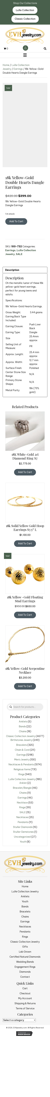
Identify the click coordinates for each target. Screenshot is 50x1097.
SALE (19, 313)
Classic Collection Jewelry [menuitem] (25, 1001)
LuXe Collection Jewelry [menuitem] (25, 951)
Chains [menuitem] (25, 976)
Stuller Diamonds (22, 886)
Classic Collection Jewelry (20, 795)
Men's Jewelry (22, 819)
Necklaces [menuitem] (25, 986)
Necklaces (22, 877)
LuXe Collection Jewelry (21, 838)
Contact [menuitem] (25, 1036)
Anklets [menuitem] (25, 956)
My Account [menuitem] (25, 1058)
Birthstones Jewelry (21, 799)
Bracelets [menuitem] (25, 971)
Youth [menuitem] (25, 961)
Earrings (18, 68)
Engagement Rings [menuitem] (25, 1026)
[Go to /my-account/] (25, 48)
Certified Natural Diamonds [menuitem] (25, 1016)
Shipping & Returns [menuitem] (25, 1063)
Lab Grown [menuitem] (25, 1011)
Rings (21, 834)
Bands (22, 786)
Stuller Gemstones (23, 891)
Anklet (23, 842)
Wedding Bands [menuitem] (25, 1021)
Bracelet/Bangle (22, 847)
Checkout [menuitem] (25, 1053)
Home (6, 65)
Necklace (22, 862)
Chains (22, 791)
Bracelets (21, 804)
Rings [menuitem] (25, 996)
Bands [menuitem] (25, 966)
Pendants (23, 881)
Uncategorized (22, 896)
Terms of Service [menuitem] (25, 1068)
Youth (23, 901)
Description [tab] (12, 329)
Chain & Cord (22, 809)
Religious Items (22, 829)
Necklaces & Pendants (21, 824)
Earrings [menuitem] (25, 981)
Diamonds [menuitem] (25, 1031)
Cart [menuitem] (25, 1048)
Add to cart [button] (25, 531)
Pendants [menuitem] (25, 991)
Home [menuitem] (25, 946)
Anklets (23, 781)
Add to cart (16, 281)
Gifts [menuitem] (25, 1006)
